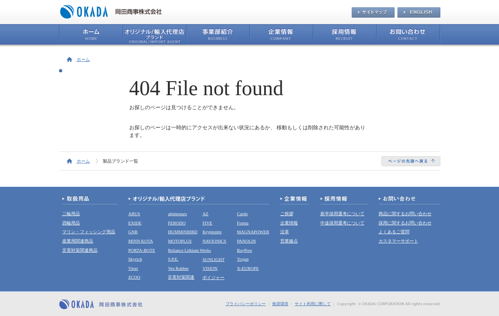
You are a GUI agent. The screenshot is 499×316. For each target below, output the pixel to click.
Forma (242, 222)
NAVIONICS (214, 241)
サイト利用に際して (313, 304)
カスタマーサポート (398, 241)
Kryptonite (212, 231)
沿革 (284, 231)
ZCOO (134, 277)
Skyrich (135, 259)
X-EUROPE (248, 268)
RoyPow (244, 250)
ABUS (134, 213)
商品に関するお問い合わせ (405, 213)
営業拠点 (289, 241)
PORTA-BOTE (141, 250)
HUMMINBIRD (182, 231)
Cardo (242, 213)
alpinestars (177, 213)
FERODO (176, 222)
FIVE (207, 222)
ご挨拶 (286, 213)
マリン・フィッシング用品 (88, 231)
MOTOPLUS (179, 241)
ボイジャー (213, 277)
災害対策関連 (181, 277)
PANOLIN (246, 241)
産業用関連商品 (77, 241)
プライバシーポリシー (246, 304)
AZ (205, 213)
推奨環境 (280, 304)
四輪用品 (71, 222)
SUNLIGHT (213, 259)
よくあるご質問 (394, 231)
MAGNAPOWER (253, 231)
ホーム (83, 59)
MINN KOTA (140, 241)
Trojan (242, 259)
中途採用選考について (342, 222)
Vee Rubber (178, 268)
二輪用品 (71, 213)
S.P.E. (173, 259)
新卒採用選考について (342, 213)
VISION (209, 268)
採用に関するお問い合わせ (405, 222)
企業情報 (289, 222)
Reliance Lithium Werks (189, 250)
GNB (133, 231)
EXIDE (135, 222)
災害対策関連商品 (80, 250)
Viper (133, 268)
